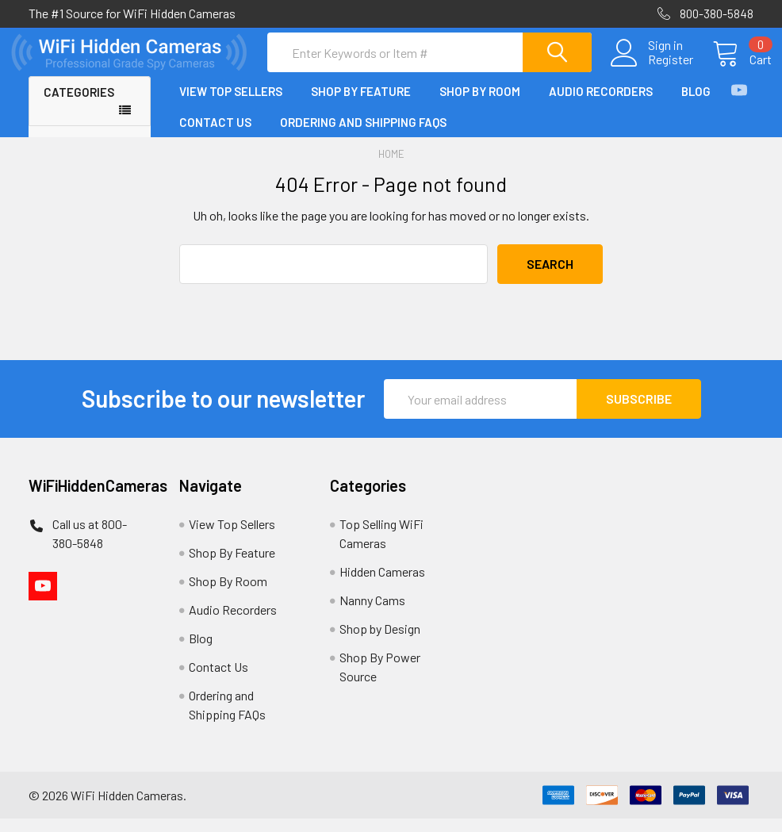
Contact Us (215, 135)
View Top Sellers (230, 105)
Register (652, 69)
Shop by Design (379, 642)
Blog (696, 105)
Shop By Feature (361, 105)
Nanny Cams (372, 613)
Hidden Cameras (382, 584)
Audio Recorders (601, 105)
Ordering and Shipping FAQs (363, 135)
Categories (79, 106)
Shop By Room (479, 105)
